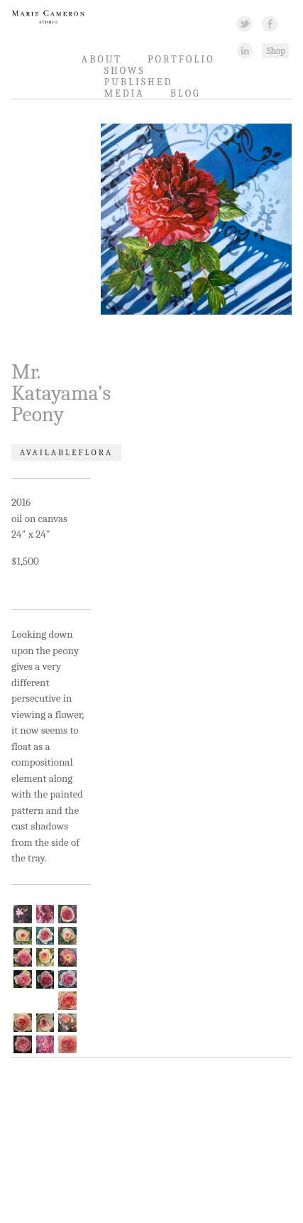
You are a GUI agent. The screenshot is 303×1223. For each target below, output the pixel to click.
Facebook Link (270, 23)
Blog (185, 93)
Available (49, 452)
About (102, 59)
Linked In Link (244, 50)
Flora (95, 452)
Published (138, 82)
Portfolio (181, 59)
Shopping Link (275, 50)
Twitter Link (244, 23)
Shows (124, 71)
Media (124, 93)
